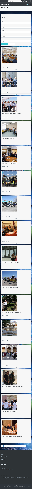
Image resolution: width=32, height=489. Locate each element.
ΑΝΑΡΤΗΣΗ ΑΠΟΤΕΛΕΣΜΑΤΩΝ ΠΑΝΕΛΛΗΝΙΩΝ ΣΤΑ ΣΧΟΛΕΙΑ (10, 262)
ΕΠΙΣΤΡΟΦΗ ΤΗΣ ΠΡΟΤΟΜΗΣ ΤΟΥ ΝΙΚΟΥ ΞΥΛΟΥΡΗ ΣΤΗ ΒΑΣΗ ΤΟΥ (11, 312)
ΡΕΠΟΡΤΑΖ (3, 9)
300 (22, 446)
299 (20, 446)
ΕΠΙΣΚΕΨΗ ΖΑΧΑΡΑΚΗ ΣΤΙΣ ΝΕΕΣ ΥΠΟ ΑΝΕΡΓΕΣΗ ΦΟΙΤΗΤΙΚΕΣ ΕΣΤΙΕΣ (11, 113)
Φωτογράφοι (3, 459)
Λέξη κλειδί (3, 25)
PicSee (29, 486)
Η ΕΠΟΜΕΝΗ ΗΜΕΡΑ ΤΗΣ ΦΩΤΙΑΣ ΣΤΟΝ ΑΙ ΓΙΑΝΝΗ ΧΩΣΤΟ (10, 188)
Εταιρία (2, 454)
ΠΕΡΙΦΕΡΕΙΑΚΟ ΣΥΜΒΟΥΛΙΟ (6, 237)
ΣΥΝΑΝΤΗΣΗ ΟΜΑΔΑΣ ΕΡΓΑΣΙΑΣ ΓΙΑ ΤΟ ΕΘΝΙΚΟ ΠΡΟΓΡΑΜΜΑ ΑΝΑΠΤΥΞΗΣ (12, 436)
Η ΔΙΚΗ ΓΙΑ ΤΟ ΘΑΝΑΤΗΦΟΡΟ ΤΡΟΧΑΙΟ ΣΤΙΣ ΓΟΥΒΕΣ (9, 411)
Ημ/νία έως (3, 34)
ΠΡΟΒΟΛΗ (16, 69)
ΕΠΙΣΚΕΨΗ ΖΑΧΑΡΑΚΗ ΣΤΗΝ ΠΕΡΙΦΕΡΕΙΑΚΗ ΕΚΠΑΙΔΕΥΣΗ (10, 163)
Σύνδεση (2, 461)
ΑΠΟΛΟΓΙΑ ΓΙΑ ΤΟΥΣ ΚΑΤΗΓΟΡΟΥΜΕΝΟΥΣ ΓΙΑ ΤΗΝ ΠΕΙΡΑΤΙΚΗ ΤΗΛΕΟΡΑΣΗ (12, 386)
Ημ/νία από (3, 30)
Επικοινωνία (3, 457)
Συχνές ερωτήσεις (4, 456)
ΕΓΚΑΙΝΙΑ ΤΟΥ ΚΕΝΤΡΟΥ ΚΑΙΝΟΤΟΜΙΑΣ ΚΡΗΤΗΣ (8, 138)
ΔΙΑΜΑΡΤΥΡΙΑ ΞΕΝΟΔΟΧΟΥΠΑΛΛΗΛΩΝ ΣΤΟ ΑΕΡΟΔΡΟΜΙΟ (10, 287)
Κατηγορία (3, 21)
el (30, 1)
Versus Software (20, 486)
